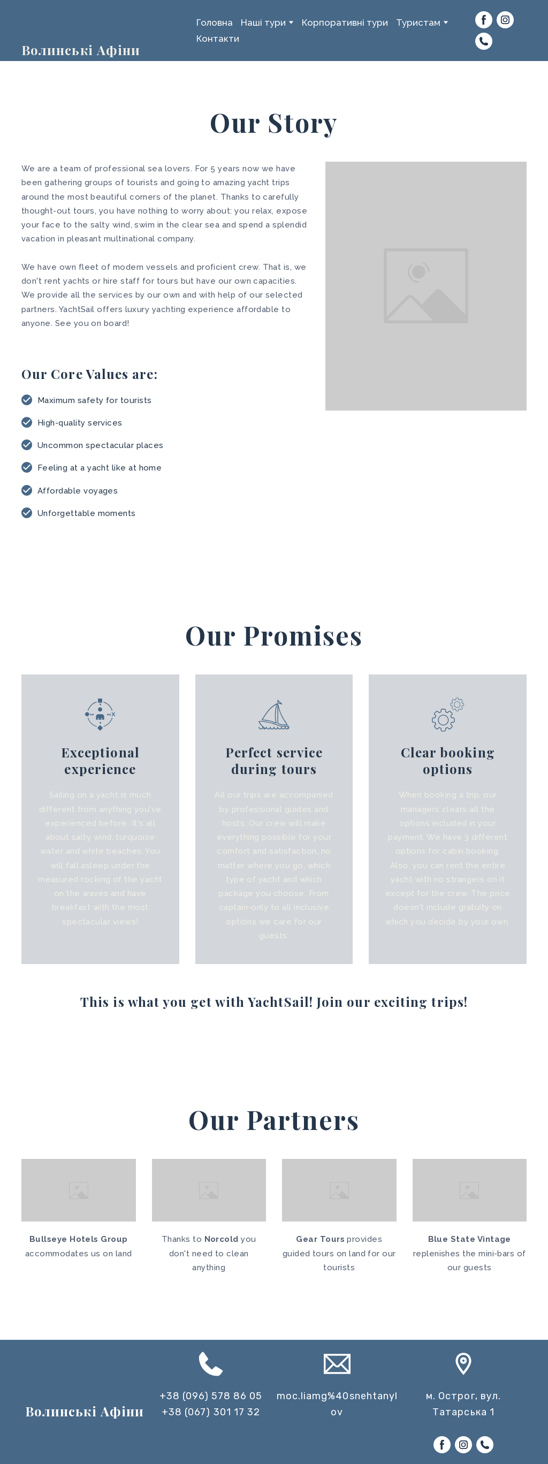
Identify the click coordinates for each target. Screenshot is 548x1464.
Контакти (217, 38)
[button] (483, 19)
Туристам (418, 22)
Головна (214, 22)
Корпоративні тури (345, 22)
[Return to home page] (48, 21)
